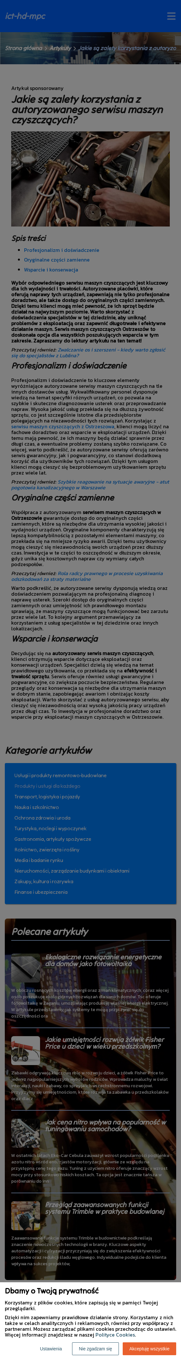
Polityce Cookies (115, 1334)
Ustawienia (51, 1348)
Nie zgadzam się (95, 1348)
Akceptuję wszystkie (149, 1348)
